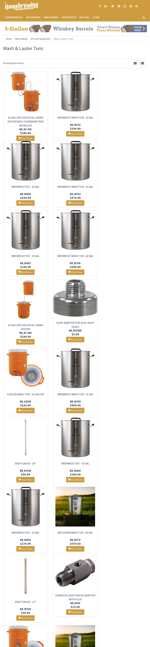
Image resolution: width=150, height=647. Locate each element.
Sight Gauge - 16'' (25, 538)
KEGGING (84, 17)
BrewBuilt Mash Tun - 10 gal (75, 117)
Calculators (107, 599)
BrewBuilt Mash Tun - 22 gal (125, 191)
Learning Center (109, 590)
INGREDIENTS (69, 17)
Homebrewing (26, 6)
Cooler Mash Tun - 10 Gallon (124, 260)
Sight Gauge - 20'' (75, 330)
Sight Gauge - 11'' (124, 399)
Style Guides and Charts (112, 595)
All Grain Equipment (40, 38)
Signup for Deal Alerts (37, 620)
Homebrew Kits (14, 17)
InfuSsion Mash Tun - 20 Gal (75, 399)
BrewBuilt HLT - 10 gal (75, 191)
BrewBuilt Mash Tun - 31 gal (25, 330)
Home (9, 38)
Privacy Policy (9, 590)
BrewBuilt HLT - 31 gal (124, 330)
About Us (59, 582)
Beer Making (21, 38)
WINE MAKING (51, 17)
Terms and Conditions (12, 595)
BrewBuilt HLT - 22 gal (124, 117)
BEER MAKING (33, 17)
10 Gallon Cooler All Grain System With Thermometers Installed (25, 121)
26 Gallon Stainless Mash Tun (124, 538)
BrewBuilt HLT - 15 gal (25, 399)
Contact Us (57, 590)
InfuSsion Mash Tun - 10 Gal (124, 468)
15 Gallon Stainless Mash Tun (75, 537)
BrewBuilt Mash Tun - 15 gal (25, 191)
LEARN (96, 17)
